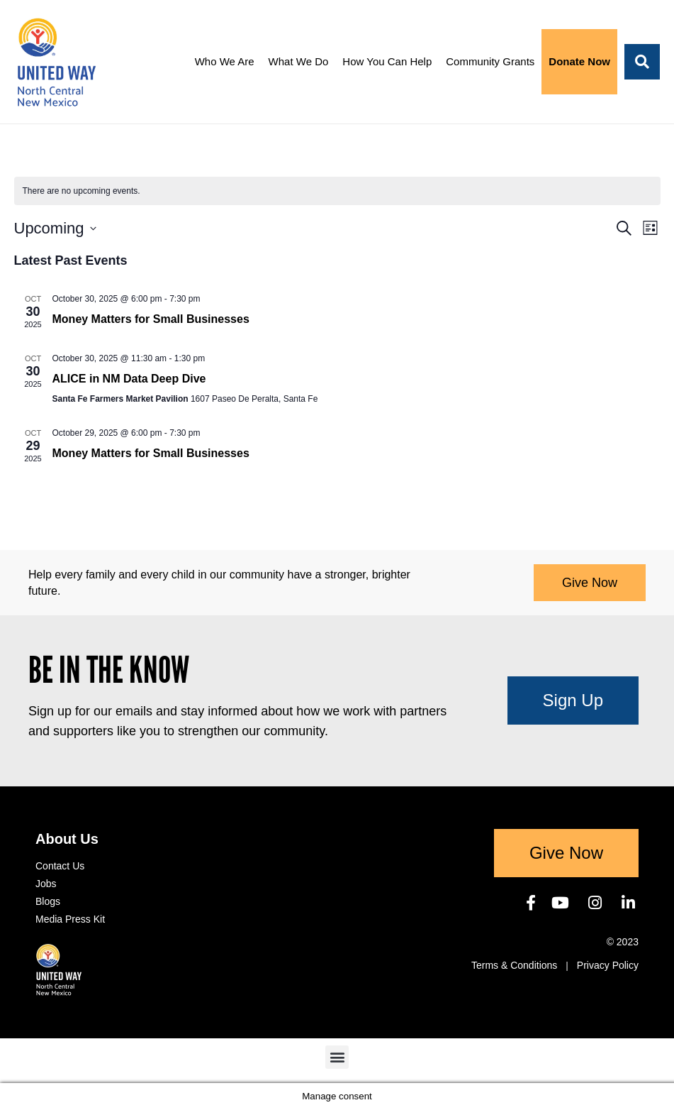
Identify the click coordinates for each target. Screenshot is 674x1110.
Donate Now (579, 61)
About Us (67, 839)
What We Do (299, 61)
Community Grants (490, 61)
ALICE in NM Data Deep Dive (129, 379)
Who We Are (224, 61)
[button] (642, 61)
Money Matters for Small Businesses (150, 319)
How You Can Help (387, 61)
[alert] (337, 191)
